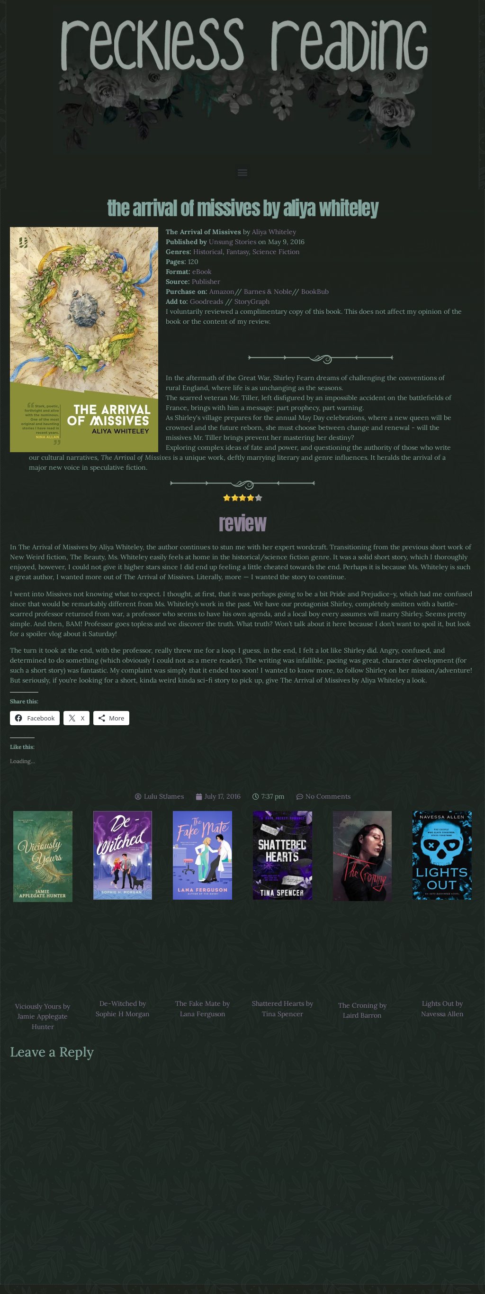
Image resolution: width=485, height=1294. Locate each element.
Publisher (206, 281)
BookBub (315, 291)
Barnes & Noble (268, 291)
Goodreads (206, 301)
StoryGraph (251, 301)
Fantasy (237, 251)
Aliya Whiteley (274, 232)
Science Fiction (276, 251)
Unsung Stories (232, 241)
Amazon (221, 291)
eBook (202, 271)
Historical (208, 251)
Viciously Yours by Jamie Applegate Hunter (42, 1016)
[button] (243, 172)
